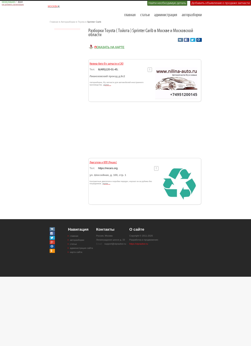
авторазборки (192, 15)
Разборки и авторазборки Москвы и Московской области (70, 13)
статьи (145, 15)
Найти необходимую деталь (167, 3)
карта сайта (76, 252)
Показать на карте (109, 47)
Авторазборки (68, 22)
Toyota (81, 22)
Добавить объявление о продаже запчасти (220, 3)
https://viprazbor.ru (138, 244)
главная (130, 15)
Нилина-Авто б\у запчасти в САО (106, 63)
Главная (54, 22)
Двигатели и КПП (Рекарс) (103, 162)
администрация (165, 15)
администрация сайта (81, 248)
